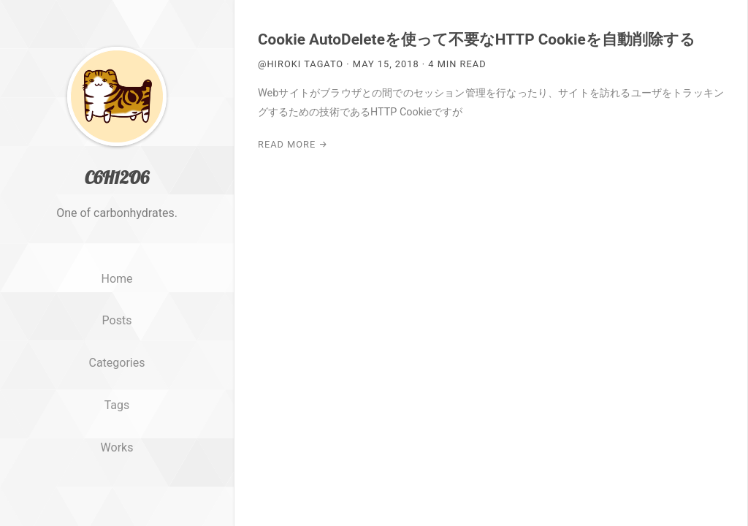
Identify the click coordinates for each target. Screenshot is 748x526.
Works (117, 447)
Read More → (293, 144)
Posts (117, 320)
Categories (117, 363)
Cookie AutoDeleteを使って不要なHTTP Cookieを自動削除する (476, 39)
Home (116, 279)
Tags (117, 405)
